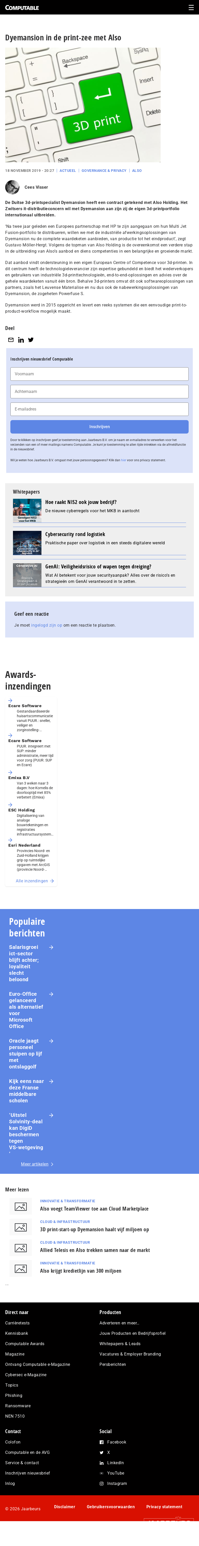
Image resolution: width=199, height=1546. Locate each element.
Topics (11, 1385)
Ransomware (18, 1405)
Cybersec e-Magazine (26, 1374)
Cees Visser (36, 187)
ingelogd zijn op (46, 625)
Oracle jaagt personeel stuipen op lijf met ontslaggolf (25, 1054)
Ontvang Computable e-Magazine (37, 1364)
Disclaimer (64, 1506)
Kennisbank (16, 1333)
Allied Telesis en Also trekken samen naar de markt (95, 1250)
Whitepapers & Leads (120, 1343)
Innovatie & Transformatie (67, 1201)
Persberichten (113, 1364)
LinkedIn (115, 1462)
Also (137, 170)
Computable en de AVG (27, 1452)
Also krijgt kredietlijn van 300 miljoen (81, 1270)
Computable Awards (25, 1343)
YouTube (115, 1473)
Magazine (14, 1354)
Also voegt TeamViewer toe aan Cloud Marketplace (94, 1208)
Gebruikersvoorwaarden (111, 1506)
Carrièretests (17, 1323)
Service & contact (22, 1462)
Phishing (13, 1395)
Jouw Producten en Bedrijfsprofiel (133, 1333)
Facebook (116, 1442)
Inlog (10, 1483)
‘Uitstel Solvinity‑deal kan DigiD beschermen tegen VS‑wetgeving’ (26, 1134)
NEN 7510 (15, 1416)
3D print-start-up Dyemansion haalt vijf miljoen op (94, 1229)
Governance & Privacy (104, 170)
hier (123, 460)
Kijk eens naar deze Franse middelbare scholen (26, 1091)
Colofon (13, 1442)
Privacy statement (164, 1506)
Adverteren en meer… (120, 1323)
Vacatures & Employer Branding (130, 1354)
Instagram (117, 1483)
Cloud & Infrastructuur (65, 1222)
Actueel (68, 170)
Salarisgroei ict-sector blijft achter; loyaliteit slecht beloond (24, 963)
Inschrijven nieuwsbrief (27, 1473)
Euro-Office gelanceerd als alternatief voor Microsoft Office (26, 1010)
